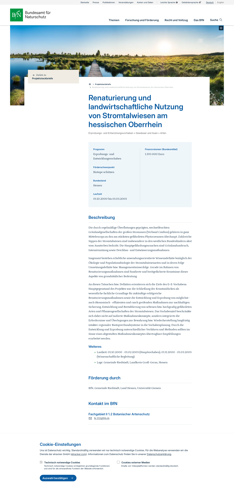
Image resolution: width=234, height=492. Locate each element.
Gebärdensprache (191, 2)
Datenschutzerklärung (159, 454)
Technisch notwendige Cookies (62, 462)
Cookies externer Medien (135, 462)
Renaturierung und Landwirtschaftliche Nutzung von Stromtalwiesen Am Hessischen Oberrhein (132, 87)
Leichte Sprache (169, 2)
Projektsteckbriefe (103, 84)
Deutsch (210, 2)
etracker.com (78, 454)
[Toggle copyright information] (221, 28)
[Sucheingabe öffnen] (216, 20)
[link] (114, 20)
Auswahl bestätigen (58, 478)
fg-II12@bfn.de (101, 418)
